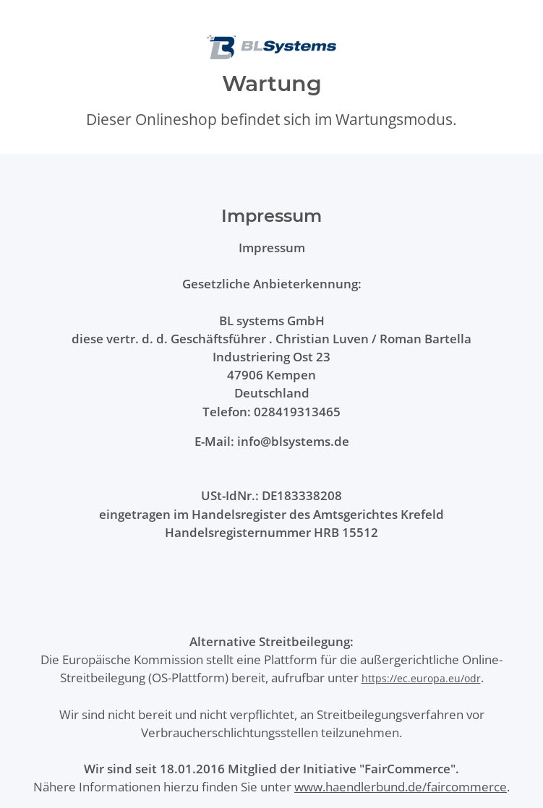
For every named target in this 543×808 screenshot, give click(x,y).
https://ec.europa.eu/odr (421, 678)
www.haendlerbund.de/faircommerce (400, 786)
